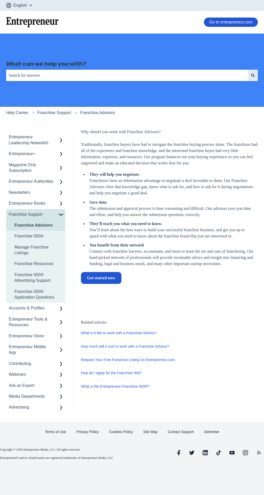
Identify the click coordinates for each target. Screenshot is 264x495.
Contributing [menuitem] (20, 363)
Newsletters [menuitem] (19, 192)
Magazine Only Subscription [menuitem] (22, 168)
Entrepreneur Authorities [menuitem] (31, 181)
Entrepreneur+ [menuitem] (22, 153)
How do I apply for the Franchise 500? (111, 373)
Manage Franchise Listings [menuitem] (31, 250)
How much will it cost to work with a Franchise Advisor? (125, 346)
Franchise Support (54, 112)
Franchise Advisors (97, 112)
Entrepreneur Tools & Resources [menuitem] (28, 322)
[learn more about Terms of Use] (55, 432)
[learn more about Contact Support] (181, 432)
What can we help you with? (46, 63)
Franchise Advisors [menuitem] (33, 225)
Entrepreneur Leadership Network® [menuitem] (28, 140)
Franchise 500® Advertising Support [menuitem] (32, 278)
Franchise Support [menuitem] (26, 214)
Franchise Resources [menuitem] (33, 263)
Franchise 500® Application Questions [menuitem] (34, 294)
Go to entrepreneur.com (231, 22)
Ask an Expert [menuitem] (22, 385)
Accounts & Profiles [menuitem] (27, 308)
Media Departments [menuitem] (27, 396)
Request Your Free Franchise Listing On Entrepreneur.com (128, 360)
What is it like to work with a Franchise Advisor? (119, 333)
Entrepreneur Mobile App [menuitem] (27, 350)
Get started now (101, 278)
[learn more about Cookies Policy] (121, 432)
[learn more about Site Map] (150, 432)
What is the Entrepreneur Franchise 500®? (115, 386)
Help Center (17, 112)
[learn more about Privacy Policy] (87, 432)
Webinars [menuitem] (17, 374)
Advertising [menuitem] (19, 407)
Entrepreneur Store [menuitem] (26, 336)
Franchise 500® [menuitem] (29, 236)
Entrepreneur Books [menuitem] (27, 203)
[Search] (253, 75)
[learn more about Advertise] (211, 432)
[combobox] (127, 75)
